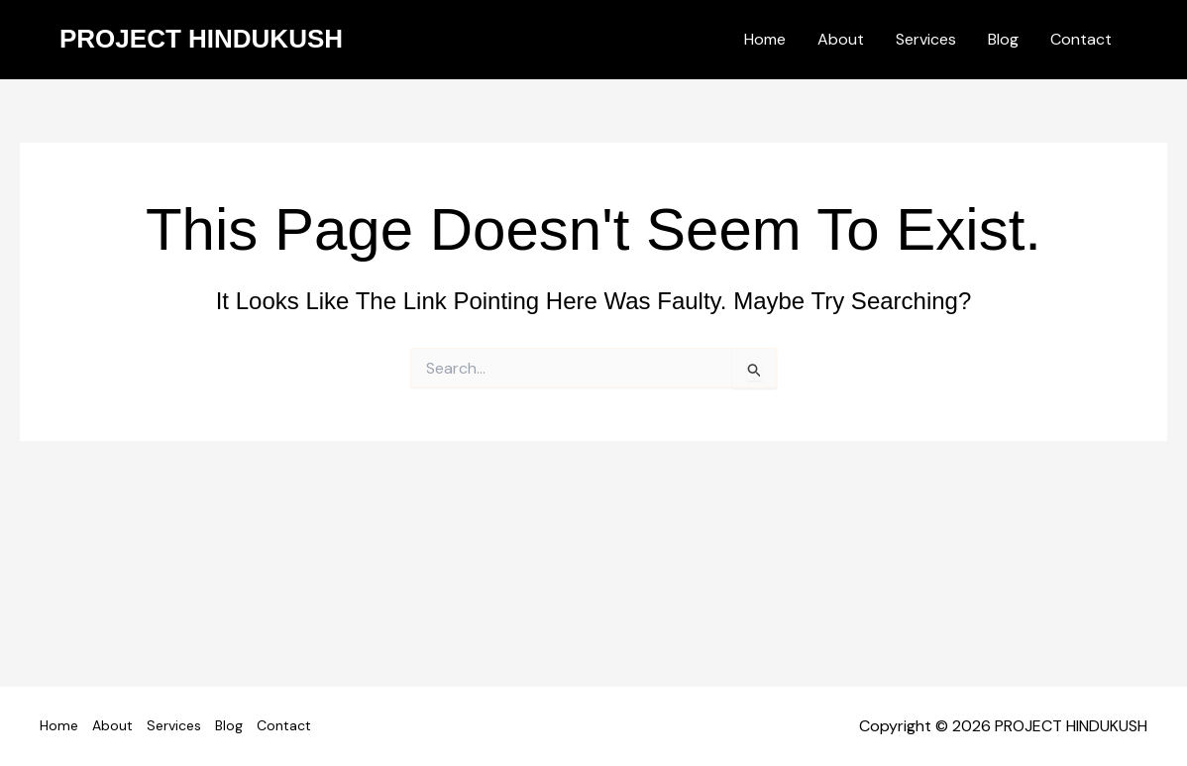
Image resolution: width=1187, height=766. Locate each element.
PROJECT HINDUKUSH (201, 39)
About (840, 39)
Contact (1081, 39)
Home (765, 39)
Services (926, 39)
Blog (1003, 39)
